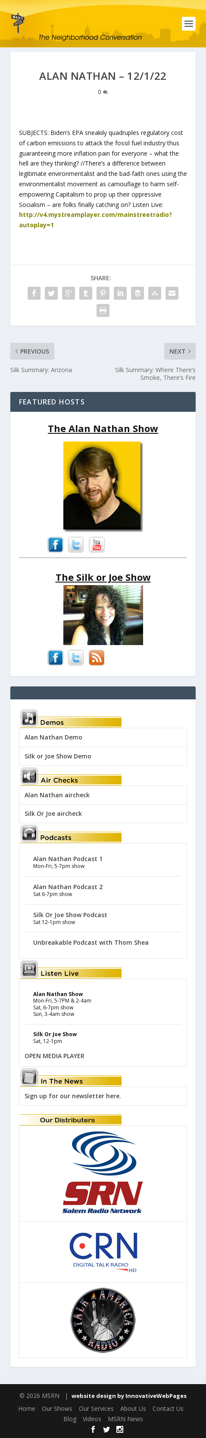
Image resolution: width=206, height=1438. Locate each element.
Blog (69, 1419)
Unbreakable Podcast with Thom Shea (91, 942)
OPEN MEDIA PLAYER (54, 1056)
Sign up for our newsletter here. (73, 1096)
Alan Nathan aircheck (57, 795)
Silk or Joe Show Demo (58, 756)
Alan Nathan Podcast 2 (68, 887)
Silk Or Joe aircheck (53, 813)
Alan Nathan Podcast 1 (68, 859)
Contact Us (168, 1408)
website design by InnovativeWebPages (129, 1396)
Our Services (96, 1408)
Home (26, 1408)
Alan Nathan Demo (53, 737)
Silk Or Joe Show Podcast (70, 915)
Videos (92, 1419)
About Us (133, 1408)
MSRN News (125, 1419)
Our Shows (57, 1408)
